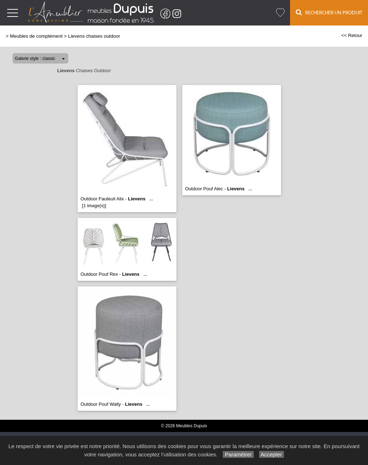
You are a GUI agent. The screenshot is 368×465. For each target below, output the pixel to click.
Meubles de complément (36, 36)
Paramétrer (238, 454)
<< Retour (351, 35)
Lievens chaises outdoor (94, 36)
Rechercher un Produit (329, 12)
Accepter (271, 454)
